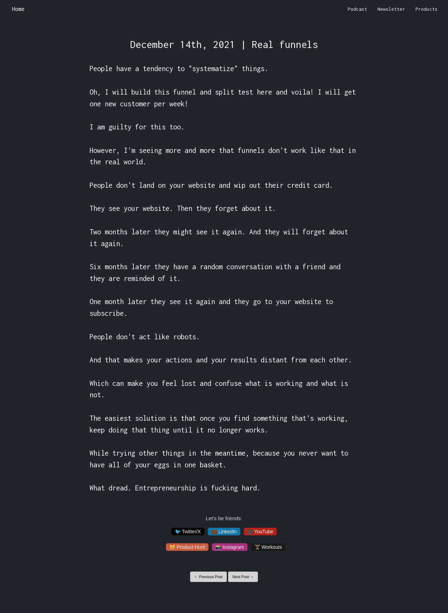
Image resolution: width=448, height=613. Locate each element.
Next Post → (243, 577)
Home (18, 9)
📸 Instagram (229, 547)
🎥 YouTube (260, 531)
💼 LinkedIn (224, 531)
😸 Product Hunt (187, 547)
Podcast (357, 9)
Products (427, 9)
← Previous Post (208, 577)
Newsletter (391, 9)
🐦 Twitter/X (188, 531)
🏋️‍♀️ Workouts (268, 547)
